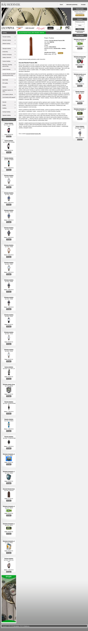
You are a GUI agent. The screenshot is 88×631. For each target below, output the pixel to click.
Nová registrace (80, 32)
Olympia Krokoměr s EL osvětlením (12, 454)
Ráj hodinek (16, 625)
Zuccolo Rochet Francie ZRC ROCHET (13, 489)
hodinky (4, 108)
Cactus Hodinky (80, 126)
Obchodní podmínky (71, 4)
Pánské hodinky (7, 36)
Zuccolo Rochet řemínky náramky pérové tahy (9, 74)
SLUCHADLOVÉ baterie (9, 97)
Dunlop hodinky (6, 111)
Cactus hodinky (6, 61)
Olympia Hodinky (8, 175)
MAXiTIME (5, 80)
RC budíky (5, 83)
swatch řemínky (6, 69)
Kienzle (4, 102)
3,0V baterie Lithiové (8, 94)
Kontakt (83, 4)
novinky (4, 32)
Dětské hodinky (6, 43)
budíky (4, 105)
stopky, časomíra (7, 57)
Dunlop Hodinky (8, 558)
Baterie (4, 87)
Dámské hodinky (7, 40)
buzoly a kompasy (7, 54)
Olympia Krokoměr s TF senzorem (12, 471)
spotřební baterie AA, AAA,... (8, 90)
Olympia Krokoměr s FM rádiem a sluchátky (15, 541)
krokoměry (5, 51)
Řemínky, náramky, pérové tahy (7, 65)
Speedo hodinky (7, 115)
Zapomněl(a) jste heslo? (80, 31)
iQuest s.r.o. (26, 625)
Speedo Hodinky (79, 91)
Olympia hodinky (7, 48)
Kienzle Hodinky (8, 401)
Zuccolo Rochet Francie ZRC (33, 133)
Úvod (61, 4)
